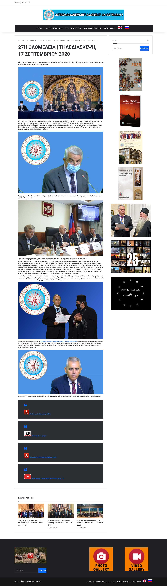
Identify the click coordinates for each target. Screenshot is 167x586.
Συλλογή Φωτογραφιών (39, 436)
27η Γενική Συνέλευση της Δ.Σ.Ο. (40, 414)
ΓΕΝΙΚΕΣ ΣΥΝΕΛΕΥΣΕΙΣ (48, 40)
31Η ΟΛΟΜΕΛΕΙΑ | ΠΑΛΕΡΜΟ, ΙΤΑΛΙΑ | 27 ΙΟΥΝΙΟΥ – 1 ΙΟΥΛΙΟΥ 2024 (60, 523)
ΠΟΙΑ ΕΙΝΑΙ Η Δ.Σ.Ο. (53, 28)
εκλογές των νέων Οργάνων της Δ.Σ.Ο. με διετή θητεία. (59, 341)
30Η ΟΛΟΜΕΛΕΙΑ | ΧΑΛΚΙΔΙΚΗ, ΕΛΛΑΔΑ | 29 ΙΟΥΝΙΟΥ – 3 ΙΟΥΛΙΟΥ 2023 (90, 523)
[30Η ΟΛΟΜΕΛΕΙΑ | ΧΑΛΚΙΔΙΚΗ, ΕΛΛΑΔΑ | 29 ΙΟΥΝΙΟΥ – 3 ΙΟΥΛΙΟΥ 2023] (90, 511)
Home (21, 40)
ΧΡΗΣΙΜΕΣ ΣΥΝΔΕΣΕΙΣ (92, 28)
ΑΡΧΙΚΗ (39, 28)
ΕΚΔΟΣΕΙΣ (126, 582)
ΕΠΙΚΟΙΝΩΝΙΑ (109, 28)
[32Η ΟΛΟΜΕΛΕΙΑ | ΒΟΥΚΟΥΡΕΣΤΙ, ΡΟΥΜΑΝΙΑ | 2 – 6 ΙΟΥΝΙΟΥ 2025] (31, 511)
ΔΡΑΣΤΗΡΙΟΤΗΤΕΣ (72, 28)
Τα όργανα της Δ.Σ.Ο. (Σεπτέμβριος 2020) (42, 457)
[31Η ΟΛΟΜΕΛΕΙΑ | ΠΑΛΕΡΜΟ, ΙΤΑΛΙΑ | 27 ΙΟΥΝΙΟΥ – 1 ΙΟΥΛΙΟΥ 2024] (61, 511)
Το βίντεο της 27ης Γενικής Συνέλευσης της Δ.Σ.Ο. (47, 478)
